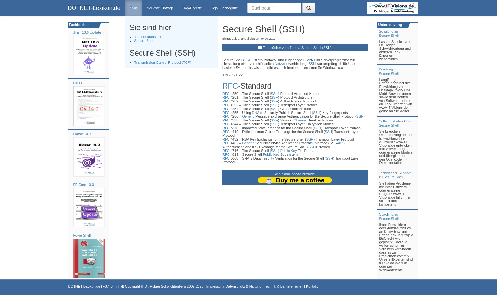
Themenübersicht (147, 37)
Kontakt (312, 286)
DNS (255, 113)
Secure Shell (144, 41)
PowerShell (82, 235)
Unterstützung (389, 25)
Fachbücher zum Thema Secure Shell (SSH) (297, 47)
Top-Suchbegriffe (225, 8)
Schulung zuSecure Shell (389, 33)
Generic (248, 116)
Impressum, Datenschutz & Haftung (234, 286)
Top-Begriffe (192, 8)
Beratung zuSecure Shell (389, 71)
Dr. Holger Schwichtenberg (165, 286)
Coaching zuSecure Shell (389, 216)
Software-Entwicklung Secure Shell (396, 123)
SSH (248, 60)
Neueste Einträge (160, 8)
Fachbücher (78, 25)
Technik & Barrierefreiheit (283, 286)
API (340, 143)
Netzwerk (282, 64)
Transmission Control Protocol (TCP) (162, 62)
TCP (225, 75)
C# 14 (77, 83)
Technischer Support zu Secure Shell (395, 175)
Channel (300, 120)
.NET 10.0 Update (87, 32)
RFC (230, 86)
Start (133, 8)
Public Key (288, 151)
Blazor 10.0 (82, 134)
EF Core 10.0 (83, 185)
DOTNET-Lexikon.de (94, 8)
